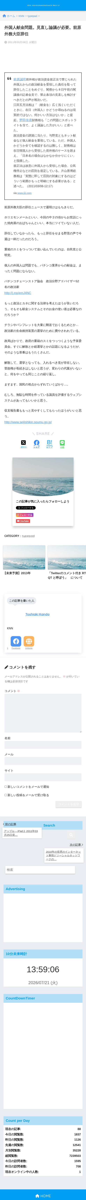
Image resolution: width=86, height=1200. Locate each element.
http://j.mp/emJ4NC (17, 291)
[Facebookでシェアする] (36, 442)
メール (9, 751)
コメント (12, 688)
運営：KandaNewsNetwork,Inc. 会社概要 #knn (42, 1184)
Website (29, 645)
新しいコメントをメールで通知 (28, 783)
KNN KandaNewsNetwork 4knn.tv (43, 5)
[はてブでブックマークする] (49, 442)
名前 (7, 735)
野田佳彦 (25, 118)
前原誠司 (19, 78)
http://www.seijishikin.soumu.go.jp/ (27, 420)
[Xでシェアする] (24, 442)
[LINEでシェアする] (62, 442)
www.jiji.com (24, 191)
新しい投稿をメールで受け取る (28, 792)
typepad (28, 533)
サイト (9, 767)
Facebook (16, 645)
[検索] (71, 851)
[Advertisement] (43, 899)
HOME (43, 1177)
